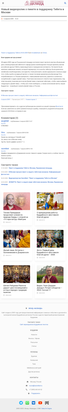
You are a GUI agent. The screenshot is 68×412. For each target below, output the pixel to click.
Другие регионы (34, 372)
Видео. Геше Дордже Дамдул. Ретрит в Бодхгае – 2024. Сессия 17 (49, 287)
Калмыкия (34, 360)
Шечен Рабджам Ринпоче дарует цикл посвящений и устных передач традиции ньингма (15, 288)
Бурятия (34, 356)
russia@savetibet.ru (35, 386)
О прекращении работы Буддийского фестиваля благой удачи (48, 215)
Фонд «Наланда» (35, 308)
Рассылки (34, 342)
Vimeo (45, 53)
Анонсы (31, 338)
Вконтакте (59, 106)
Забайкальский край (34, 368)
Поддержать (35, 393)
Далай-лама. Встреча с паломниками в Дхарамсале (16, 251)
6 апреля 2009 (5, 99)
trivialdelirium (36, 53)
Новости (34, 335)
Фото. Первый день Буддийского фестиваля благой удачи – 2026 (48, 252)
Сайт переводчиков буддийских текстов (34, 324)
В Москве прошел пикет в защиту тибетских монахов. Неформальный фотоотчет (29, 95)
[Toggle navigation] (3, 3)
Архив (37, 338)
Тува (34, 364)
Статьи (34, 346)
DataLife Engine (46, 408)
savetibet (5, 148)
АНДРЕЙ (5, 121)
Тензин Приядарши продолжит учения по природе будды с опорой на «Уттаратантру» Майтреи (15, 216)
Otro (3, 132)
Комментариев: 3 (31, 99)
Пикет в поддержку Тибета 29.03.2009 (14, 53)
